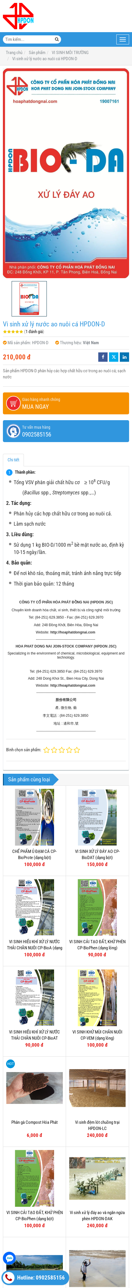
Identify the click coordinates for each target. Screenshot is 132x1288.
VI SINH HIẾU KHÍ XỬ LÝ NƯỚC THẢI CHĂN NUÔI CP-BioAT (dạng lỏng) (34, 1038)
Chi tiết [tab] (13, 460)
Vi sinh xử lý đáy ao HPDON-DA (34, 1246)
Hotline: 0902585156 (34, 1278)
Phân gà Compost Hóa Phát (34, 1122)
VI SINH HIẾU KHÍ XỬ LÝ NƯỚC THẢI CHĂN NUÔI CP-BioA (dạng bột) (34, 948)
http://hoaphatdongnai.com (72, 632)
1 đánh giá (34, 331)
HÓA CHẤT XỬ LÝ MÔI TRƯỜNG (86, 1280)
